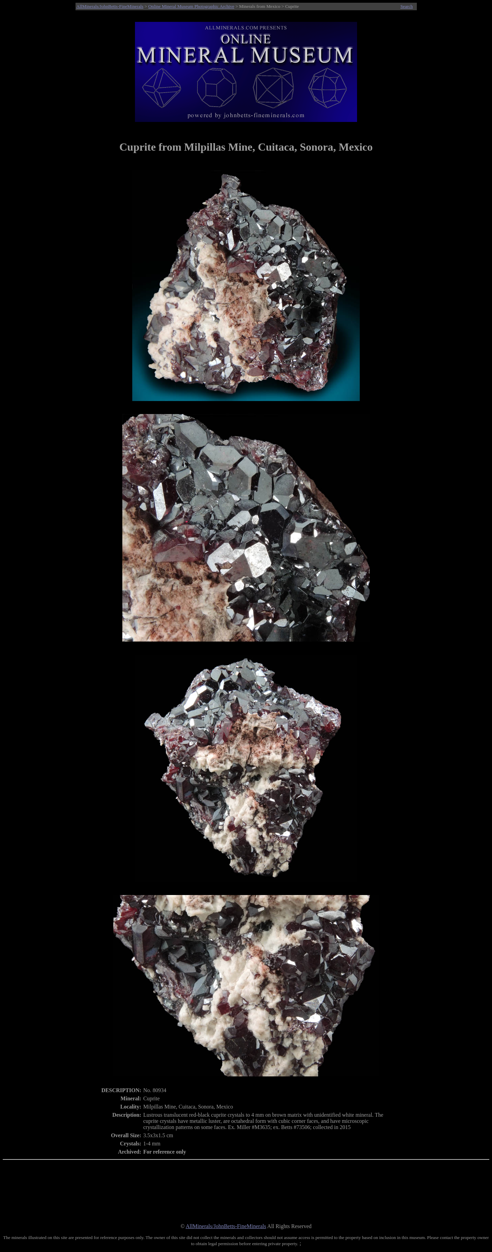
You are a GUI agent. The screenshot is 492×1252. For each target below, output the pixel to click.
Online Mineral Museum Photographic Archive (191, 6)
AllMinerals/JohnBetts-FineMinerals (110, 6)
